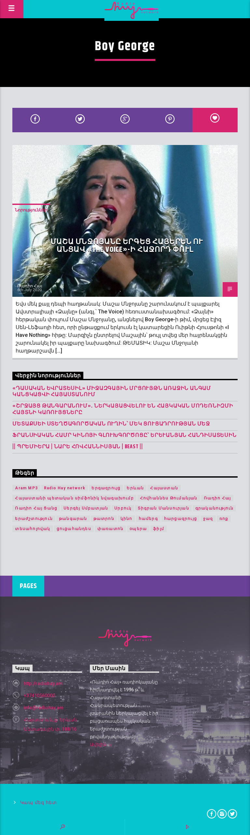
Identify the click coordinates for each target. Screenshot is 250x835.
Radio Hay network (64, 488)
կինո (126, 518)
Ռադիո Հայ (29, 285)
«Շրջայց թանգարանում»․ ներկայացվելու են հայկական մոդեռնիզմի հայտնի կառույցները (122, 409)
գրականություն (214, 508)
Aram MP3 (26, 488)
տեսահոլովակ (32, 528)
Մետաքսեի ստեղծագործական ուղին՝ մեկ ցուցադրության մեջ (111, 424)
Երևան (135, 488)
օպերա (138, 528)
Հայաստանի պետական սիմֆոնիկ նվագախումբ (74, 498)
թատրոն (103, 518)
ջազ (208, 518)
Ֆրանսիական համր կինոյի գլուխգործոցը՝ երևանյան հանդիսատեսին (124, 435)
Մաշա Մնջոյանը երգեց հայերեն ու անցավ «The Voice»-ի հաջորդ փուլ (126, 245)
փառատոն (110, 528)
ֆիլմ (158, 528)
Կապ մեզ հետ (38, 802)
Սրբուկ (123, 508)
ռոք (224, 518)
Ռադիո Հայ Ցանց (36, 508)
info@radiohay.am (43, 707)
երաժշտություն (34, 518)
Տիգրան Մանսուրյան (163, 508)
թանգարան (73, 518)
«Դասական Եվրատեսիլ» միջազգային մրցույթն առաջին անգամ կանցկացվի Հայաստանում (111, 391)
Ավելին (101, 745)
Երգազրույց (105, 488)
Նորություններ (31, 210)
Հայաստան (164, 488)
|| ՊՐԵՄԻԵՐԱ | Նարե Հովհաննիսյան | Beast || (77, 447)
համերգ (148, 518)
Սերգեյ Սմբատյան (85, 508)
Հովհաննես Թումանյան (169, 498)
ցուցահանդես (74, 528)
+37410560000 (39, 695)
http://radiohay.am (43, 683)
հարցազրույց (180, 518)
